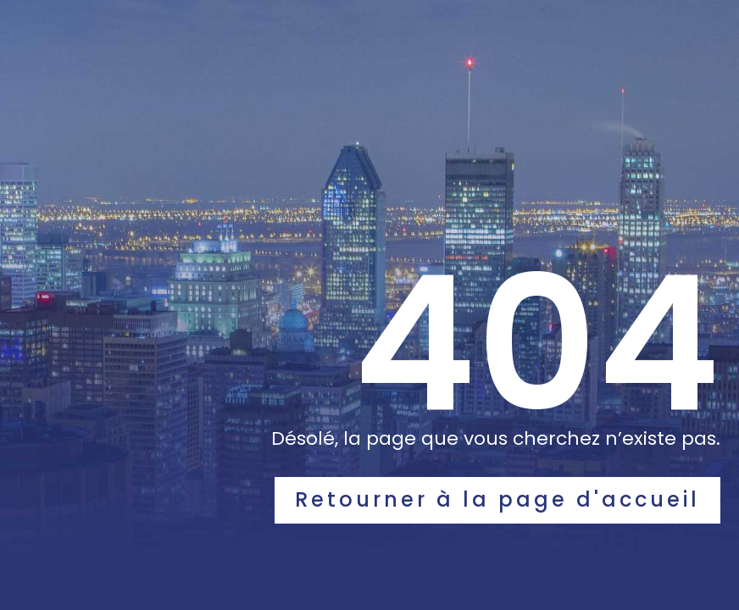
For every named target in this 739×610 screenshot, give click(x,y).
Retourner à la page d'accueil (497, 499)
